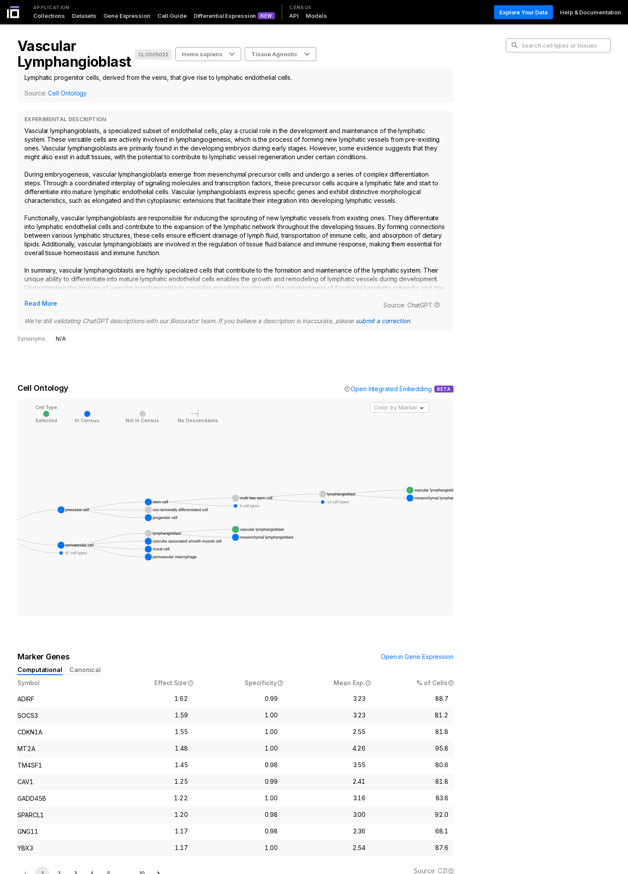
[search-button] (514, 45)
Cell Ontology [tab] (531, 98)
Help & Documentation (590, 12)
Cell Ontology (67, 93)
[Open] (421, 408)
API (294, 15)
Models (316, 15)
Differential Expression (225, 15)
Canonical (85, 669)
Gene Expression (126, 15)
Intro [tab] (519, 84)
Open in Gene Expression (417, 656)
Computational (39, 669)
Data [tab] (519, 126)
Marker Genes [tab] (532, 112)
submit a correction (382, 320)
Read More (40, 303)
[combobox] (399, 407)
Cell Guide (172, 15)
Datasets (84, 15)
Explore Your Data (523, 12)
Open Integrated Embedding (391, 389)
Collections (49, 15)
